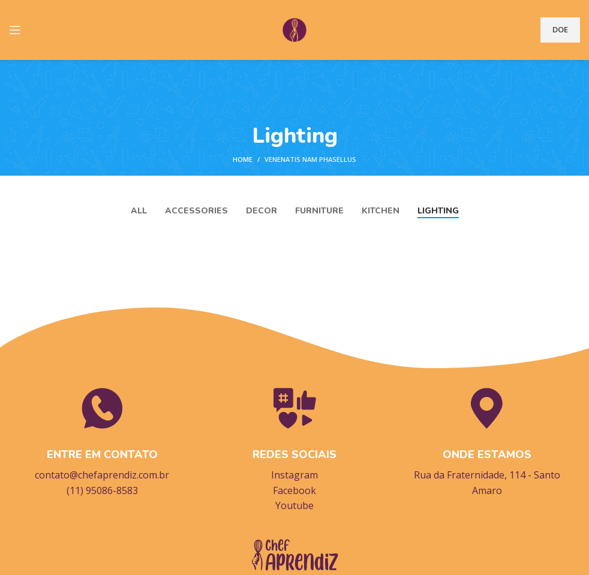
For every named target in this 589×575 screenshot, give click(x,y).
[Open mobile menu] (15, 30)
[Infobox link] (102, 441)
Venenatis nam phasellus (310, 159)
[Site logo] (294, 28)
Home (243, 159)
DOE (560, 29)
